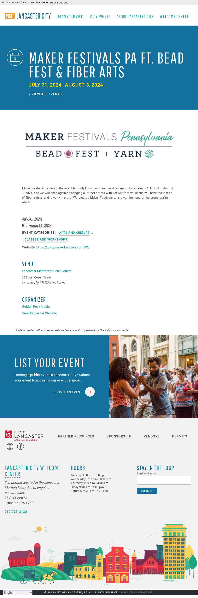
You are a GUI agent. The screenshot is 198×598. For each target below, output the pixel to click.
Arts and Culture (74, 235)
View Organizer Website (40, 316)
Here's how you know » (58, 2)
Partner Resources (76, 439)
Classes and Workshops (46, 242)
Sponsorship (119, 439)
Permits (179, 439)
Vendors (152, 439)
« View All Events (45, 97)
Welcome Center (175, 18)
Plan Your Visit (72, 18)
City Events (102, 18)
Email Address (146, 477)
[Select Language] (17, 592)
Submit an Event (68, 395)
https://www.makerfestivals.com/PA (63, 250)
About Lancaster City (136, 18)
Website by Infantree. (137, 595)
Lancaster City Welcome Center (33, 473)
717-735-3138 (16, 515)
